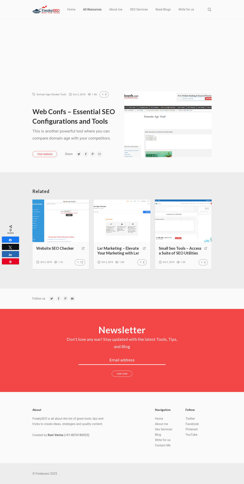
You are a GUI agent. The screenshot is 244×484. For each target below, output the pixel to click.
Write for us (186, 9)
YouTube (191, 434)
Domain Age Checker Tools (51, 94)
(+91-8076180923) (76, 435)
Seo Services (163, 429)
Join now (122, 373)
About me (115, 9)
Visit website (44, 154)
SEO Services (139, 9)
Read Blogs (163, 9)
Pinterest (191, 429)
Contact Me (163, 445)
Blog (158, 434)
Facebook (192, 424)
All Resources (92, 9)
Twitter (190, 418)
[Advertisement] (122, 63)
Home (71, 9)
